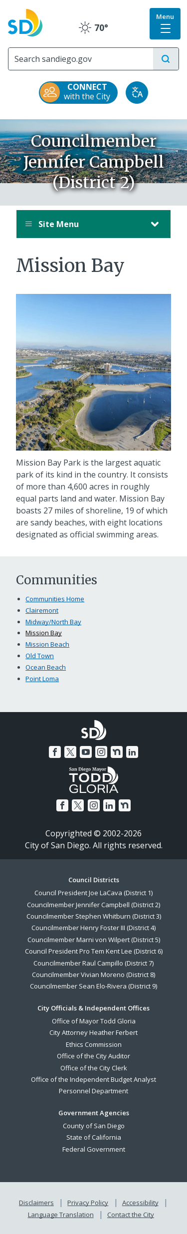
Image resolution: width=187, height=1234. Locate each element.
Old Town (39, 655)
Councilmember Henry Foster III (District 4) (93, 927)
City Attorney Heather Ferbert (93, 1032)
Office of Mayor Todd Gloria (94, 1020)
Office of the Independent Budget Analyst (93, 1079)
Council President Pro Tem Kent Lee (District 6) (94, 951)
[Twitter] (70, 752)
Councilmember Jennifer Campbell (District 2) (93, 904)
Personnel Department (93, 1090)
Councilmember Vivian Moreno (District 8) (93, 974)
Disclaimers (36, 1202)
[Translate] (137, 92)
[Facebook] (55, 752)
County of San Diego (94, 1125)
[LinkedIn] (132, 752)
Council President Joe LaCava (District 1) (93, 892)
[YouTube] (86, 752)
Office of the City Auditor (93, 1055)
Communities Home (54, 598)
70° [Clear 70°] (93, 27)
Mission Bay (43, 632)
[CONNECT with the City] (78, 92)
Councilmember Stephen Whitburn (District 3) (93, 916)
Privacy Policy (87, 1202)
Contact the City (130, 1214)
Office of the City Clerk (93, 1067)
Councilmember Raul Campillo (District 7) (93, 963)
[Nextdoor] (117, 752)
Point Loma (42, 678)
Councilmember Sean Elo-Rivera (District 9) (93, 986)
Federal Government (93, 1149)
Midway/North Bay (53, 621)
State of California (93, 1137)
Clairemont (41, 610)
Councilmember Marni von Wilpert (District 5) (93, 939)
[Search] (80, 59)
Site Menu (83, 224)
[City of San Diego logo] (25, 21)
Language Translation (61, 1214)
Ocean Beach (45, 667)
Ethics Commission (94, 1044)
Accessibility (140, 1202)
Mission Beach (47, 644)
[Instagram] (101, 752)
